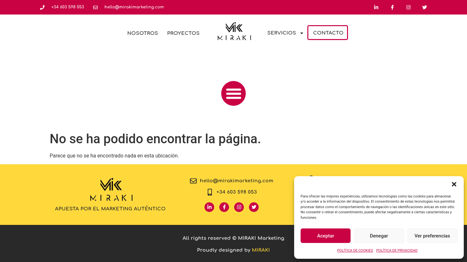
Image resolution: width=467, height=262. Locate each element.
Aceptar (325, 236)
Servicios (285, 33)
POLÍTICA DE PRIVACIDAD (396, 250)
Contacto (328, 33)
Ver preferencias (432, 236)
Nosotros (142, 33)
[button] (454, 184)
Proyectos (183, 33)
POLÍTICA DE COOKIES (355, 250)
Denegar (379, 236)
